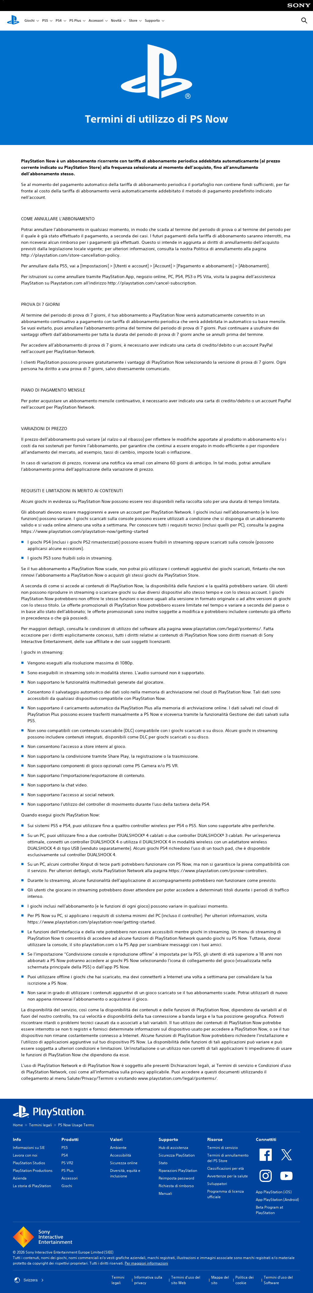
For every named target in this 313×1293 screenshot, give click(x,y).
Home (18, 1125)
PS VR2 (67, 1162)
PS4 (59, 21)
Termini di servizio (222, 1147)
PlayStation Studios (29, 1162)
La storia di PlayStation (32, 1185)
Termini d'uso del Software (278, 1280)
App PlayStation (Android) (277, 1199)
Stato (163, 1162)
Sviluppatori (217, 1183)
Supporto (152, 21)
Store (133, 21)
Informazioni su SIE (29, 1147)
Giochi (29, 21)
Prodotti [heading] (70, 1139)
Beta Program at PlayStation (269, 1210)
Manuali (165, 1193)
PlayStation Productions (33, 1170)
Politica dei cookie (244, 1280)
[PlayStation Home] (13, 21)
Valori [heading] (116, 1139)
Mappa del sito (220, 1280)
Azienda (20, 1178)
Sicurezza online (124, 1162)
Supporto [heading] (168, 1139)
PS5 (45, 21)
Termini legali (40, 1125)
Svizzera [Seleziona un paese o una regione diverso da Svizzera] (29, 1280)
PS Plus (75, 21)
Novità (116, 21)
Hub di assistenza (173, 1147)
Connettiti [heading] (266, 1139)
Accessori (96, 21)
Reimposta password (176, 1178)
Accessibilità (120, 1155)
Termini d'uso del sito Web (185, 1280)
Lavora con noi (25, 1155)
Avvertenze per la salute (227, 1176)
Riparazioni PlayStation (178, 1170)
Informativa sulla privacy (148, 1280)
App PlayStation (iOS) (274, 1192)
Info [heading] (17, 1139)
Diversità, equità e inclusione (125, 1173)
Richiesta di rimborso (176, 1185)
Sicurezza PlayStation (177, 1155)
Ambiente (118, 1147)
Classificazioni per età (225, 1168)
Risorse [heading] (215, 1139)
